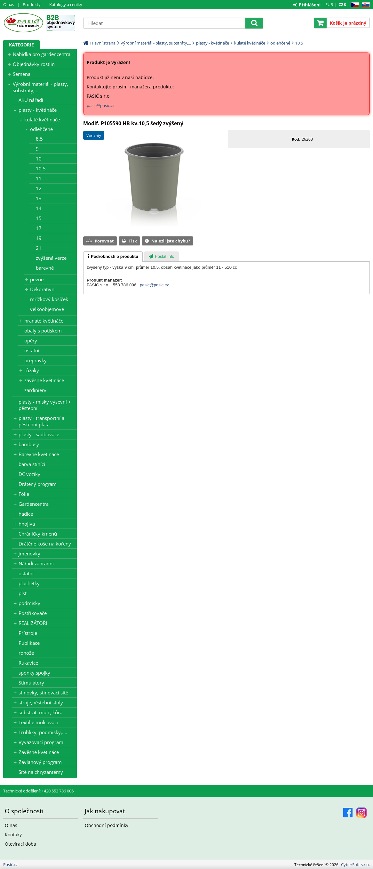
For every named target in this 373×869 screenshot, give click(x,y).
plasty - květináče (38, 110)
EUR (329, 4)
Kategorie (21, 45)
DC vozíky (29, 474)
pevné (37, 279)
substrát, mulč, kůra (40, 712)
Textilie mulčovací (38, 722)
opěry (30, 340)
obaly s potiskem (43, 330)
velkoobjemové (47, 309)
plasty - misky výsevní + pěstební (45, 404)
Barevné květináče (39, 454)
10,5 (41, 168)
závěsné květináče (44, 380)
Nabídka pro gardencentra (41, 54)
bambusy (29, 444)
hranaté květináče (43, 320)
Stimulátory (31, 682)
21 (39, 248)
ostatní (31, 350)
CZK (342, 4)
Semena (21, 74)
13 (39, 198)
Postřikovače (33, 613)
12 (39, 188)
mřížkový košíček (49, 299)
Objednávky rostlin (34, 64)
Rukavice (28, 663)
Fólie (24, 494)
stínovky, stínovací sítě (43, 692)
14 (39, 208)
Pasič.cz (23, 22)
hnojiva (27, 524)
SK (364, 5)
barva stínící (32, 464)
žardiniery (35, 390)
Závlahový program (40, 762)
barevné (45, 268)
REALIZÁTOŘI (33, 623)
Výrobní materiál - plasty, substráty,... (40, 87)
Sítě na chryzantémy (41, 772)
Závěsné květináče (39, 752)
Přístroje (28, 633)
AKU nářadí (31, 100)
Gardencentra (34, 504)
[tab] (113, 256)
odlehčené (41, 129)
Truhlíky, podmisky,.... (43, 732)
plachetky (29, 583)
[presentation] (112, 256)
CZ (353, 5)
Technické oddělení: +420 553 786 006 (38, 791)
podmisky (29, 603)
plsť (23, 593)
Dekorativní (43, 289)
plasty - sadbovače (39, 434)
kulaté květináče (42, 119)
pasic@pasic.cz (101, 105)
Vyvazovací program (41, 742)
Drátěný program (38, 484)
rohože (26, 653)
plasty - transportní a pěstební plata (41, 421)
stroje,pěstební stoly (41, 702)
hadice (26, 514)
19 (39, 238)
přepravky (35, 360)
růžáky (31, 370)
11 (39, 178)
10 (39, 158)
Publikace (29, 643)
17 (39, 228)
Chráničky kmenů (38, 533)
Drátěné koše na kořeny (45, 543)
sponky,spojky (34, 672)
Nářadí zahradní (36, 563)
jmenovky (29, 553)
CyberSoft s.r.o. (355, 864)
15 (39, 218)
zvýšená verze (51, 258)
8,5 (39, 138)
